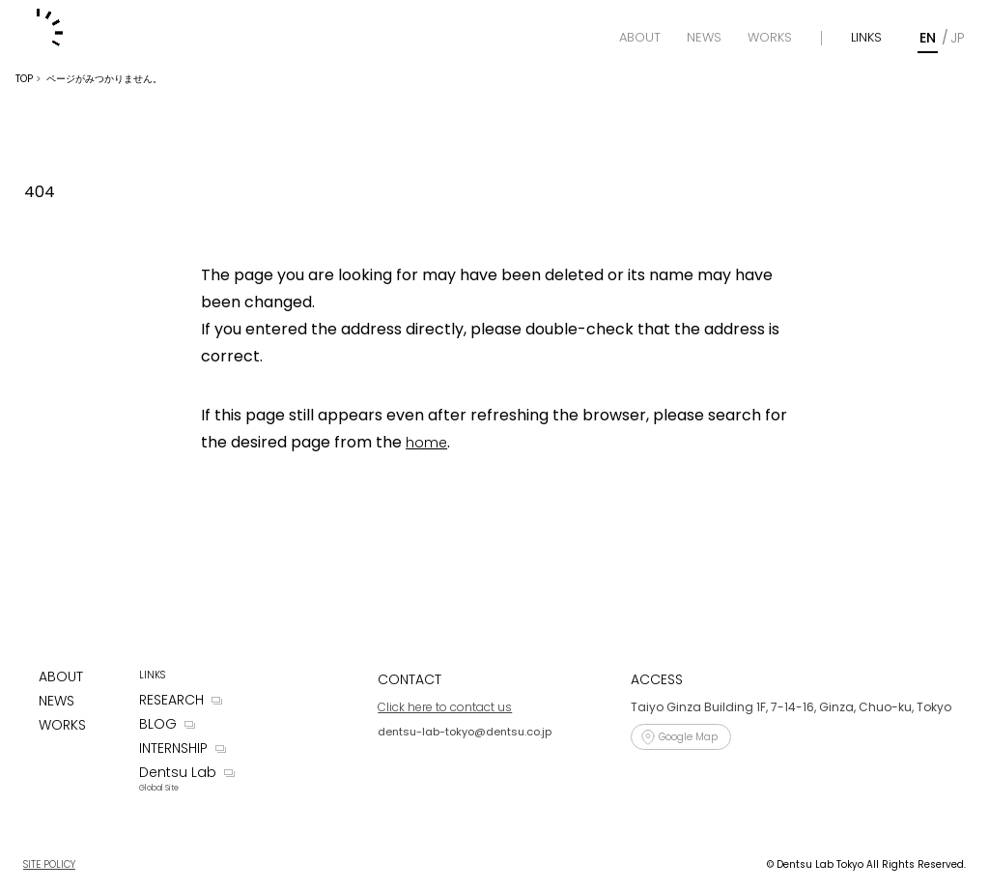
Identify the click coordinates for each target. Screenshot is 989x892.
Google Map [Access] (688, 737)
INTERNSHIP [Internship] (173, 748)
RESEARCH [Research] (171, 699)
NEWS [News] (56, 700)
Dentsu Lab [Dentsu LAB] (177, 772)
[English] (928, 38)
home (426, 442)
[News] (704, 37)
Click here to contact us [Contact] (445, 707)
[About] (640, 37)
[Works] (770, 37)
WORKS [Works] (62, 724)
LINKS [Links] (866, 37)
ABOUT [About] (61, 676)
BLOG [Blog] (158, 724)
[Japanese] (957, 38)
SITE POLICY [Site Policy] (49, 864)
